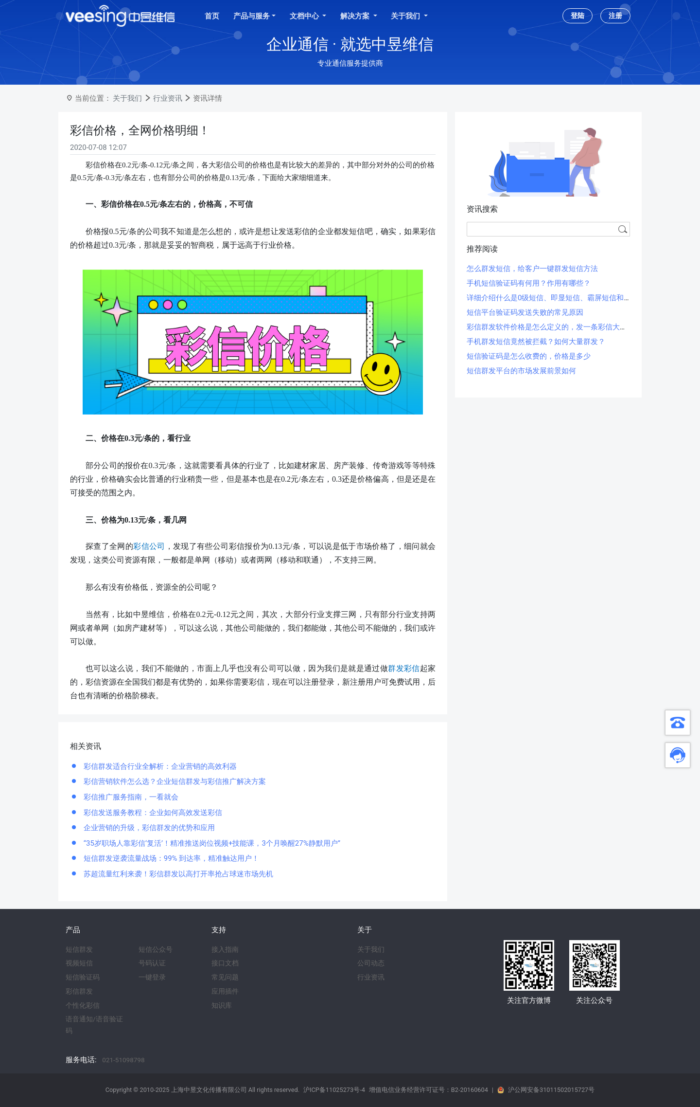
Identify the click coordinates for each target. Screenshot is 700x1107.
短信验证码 (83, 977)
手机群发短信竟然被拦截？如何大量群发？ (536, 341)
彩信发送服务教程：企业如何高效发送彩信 (152, 812)
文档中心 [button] (305, 16)
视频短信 (79, 963)
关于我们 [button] (406, 16)
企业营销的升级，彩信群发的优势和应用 (148, 827)
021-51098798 (123, 1060)
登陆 (577, 15)
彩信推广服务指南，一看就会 (130, 797)
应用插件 (225, 991)
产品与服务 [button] (251, 16)
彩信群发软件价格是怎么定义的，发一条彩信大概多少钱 (558, 327)
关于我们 (127, 98)
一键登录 (152, 977)
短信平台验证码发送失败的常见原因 (525, 312)
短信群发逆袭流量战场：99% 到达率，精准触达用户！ (170, 858)
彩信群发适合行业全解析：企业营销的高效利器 (159, 766)
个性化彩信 (83, 1005)
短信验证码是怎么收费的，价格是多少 (529, 356)
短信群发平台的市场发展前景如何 (521, 370)
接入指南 (225, 949)
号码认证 (152, 963)
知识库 (221, 1005)
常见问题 (225, 977)
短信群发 (79, 949)
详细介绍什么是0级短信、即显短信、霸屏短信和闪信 (552, 297)
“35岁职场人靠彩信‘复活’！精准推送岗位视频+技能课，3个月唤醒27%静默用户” (211, 843)
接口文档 (225, 963)
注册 (615, 15)
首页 (212, 16)
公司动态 (371, 963)
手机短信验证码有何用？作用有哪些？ (529, 283)
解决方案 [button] (355, 16)
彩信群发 (79, 991)
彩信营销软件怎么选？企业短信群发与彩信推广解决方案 (174, 781)
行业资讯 (167, 98)
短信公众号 (156, 949)
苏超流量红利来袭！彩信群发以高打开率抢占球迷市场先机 (177, 874)
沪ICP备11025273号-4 (334, 1089)
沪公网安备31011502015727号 (551, 1089)
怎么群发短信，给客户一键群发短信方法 (532, 268)
